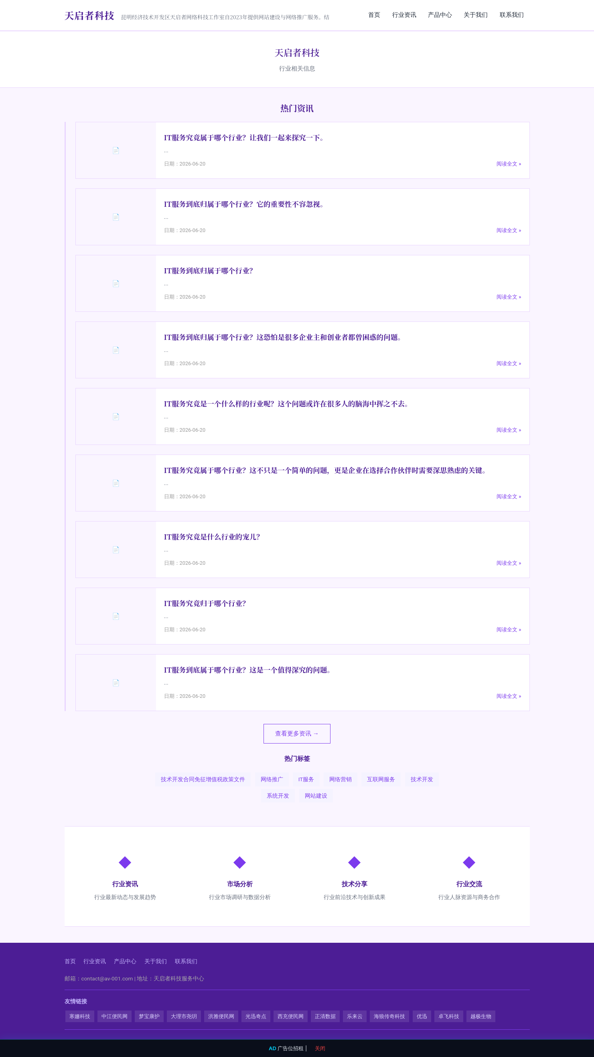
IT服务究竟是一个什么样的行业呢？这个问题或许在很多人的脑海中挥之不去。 (288, 404)
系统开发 (278, 796)
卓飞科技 (448, 1017)
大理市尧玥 (184, 1017)
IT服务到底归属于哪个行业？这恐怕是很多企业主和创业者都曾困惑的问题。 (284, 338)
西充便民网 (291, 1017)
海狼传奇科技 (389, 1017)
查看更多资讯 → (297, 734)
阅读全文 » (509, 164)
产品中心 (438, 14)
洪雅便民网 (221, 1017)
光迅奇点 (255, 1017)
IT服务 (306, 780)
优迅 (422, 1017)
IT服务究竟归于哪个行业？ (206, 604)
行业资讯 (401, 14)
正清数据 (325, 1017)
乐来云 (355, 1017)
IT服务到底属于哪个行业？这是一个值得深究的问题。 (249, 670)
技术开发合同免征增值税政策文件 (203, 780)
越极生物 (480, 1017)
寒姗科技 (79, 1017)
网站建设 (316, 796)
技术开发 (422, 780)
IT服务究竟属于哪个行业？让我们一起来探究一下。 (245, 138)
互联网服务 (381, 780)
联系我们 (511, 14)
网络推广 (272, 780)
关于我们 (474, 14)
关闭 (320, 1048)
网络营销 (340, 780)
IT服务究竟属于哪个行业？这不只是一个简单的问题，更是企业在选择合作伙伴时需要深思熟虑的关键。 (326, 471)
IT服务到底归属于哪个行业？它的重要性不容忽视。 (245, 205)
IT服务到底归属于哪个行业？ (210, 271)
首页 (370, 14)
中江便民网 (114, 1017)
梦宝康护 (149, 1017)
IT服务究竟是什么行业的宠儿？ (214, 537)
